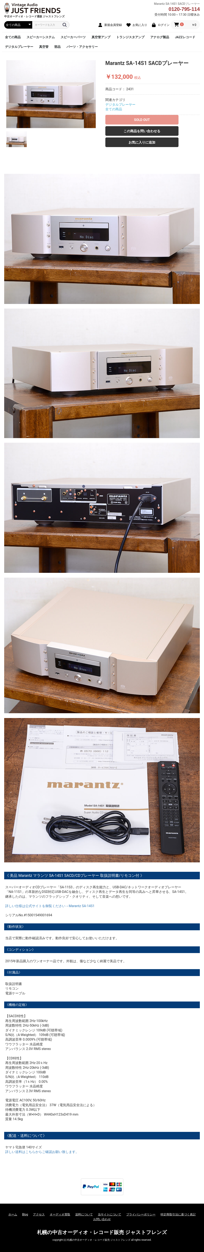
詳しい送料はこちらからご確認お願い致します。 (42, 1152)
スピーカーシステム (41, 37)
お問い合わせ (102, 1219)
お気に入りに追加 (142, 142)
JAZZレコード (185, 37)
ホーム (12, 1214)
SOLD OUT (142, 120)
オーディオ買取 (60, 1214)
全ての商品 (13, 37)
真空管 (43, 47)
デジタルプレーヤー (19, 47)
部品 (57, 47)
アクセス (39, 1214)
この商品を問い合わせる (142, 131)
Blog (25, 1214)
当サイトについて (109, 1214)
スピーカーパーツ (73, 37)
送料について (84, 1214)
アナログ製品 (159, 37)
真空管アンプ (101, 37)
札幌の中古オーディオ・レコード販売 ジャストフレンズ (102, 1232)
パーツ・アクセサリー (82, 47)
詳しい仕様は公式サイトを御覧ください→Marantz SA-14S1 (49, 906)
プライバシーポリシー (141, 1214)
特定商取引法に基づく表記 (178, 1214)
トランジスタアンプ (130, 37)
